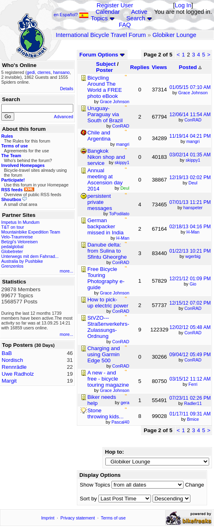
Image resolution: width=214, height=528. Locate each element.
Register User (114, 5)
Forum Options (102, 55)
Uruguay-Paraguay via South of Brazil (105, 114)
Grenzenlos (12, 266)
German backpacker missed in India (105, 226)
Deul (192, 182)
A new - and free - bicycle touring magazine (108, 379)
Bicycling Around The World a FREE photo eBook (104, 87)
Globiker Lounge (175, 35)
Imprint (48, 517)
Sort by (88, 499)
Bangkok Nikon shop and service (106, 157)
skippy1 (193, 160)
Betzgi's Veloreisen (19, 241)
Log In (183, 5)
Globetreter (12, 251)
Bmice (193, 419)
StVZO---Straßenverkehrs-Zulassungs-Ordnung (108, 327)
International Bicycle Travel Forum (101, 35)
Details (66, 88)
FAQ (125, 25)
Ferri (192, 384)
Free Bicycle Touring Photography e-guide (105, 278)
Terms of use (113, 517)
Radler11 (193, 403)
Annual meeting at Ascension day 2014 (105, 179)
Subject (106, 64)
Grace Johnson (192, 92)
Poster (104, 70)
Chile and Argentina (99, 136)
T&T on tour (12, 227)
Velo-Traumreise (17, 236)
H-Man (192, 231)
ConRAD (192, 119)
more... (66, 270)
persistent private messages (99, 202)
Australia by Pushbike (22, 261)
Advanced (63, 116)
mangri (193, 141)
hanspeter (193, 207)
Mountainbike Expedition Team (30, 231)
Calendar (108, 12)
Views (159, 67)
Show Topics (95, 485)
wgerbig (193, 256)
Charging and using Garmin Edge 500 (103, 354)
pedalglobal (12, 246)
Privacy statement (78, 517)
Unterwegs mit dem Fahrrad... (30, 256)
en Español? (71, 14)
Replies (139, 67)
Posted (190, 67)
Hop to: (114, 452)
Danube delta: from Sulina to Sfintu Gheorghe (107, 251)
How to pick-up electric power (108, 302)
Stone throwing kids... (105, 413)
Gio (193, 283)
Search (135, 18)
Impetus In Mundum (20, 222)
